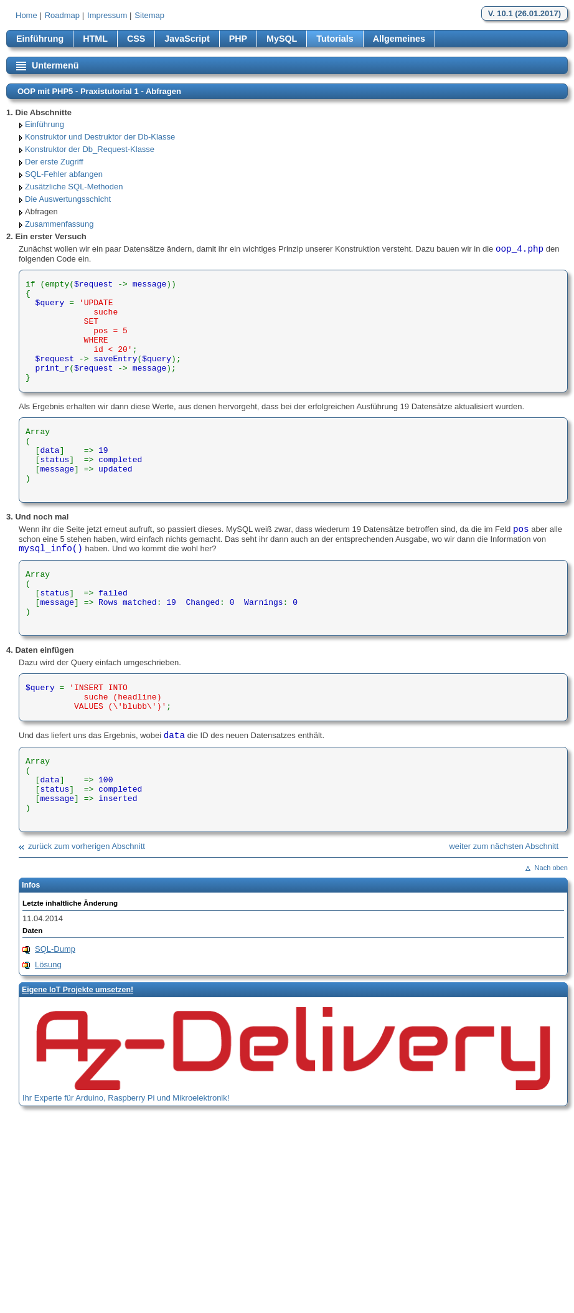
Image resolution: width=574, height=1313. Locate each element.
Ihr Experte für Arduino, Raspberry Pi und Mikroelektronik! (125, 1097)
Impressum (107, 15)
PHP (238, 39)
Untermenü (55, 65)
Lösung (48, 964)
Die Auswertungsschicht (68, 199)
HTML (95, 39)
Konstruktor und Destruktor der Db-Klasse (100, 136)
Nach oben (551, 867)
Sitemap (149, 15)
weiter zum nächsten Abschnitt (503, 846)
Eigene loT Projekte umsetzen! (77, 989)
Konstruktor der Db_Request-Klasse (89, 149)
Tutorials (334, 39)
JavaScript (186, 39)
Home (26, 15)
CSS (136, 39)
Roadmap (62, 15)
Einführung (40, 39)
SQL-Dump (55, 949)
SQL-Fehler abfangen (64, 174)
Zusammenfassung (59, 224)
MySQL (281, 39)
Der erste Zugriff (54, 161)
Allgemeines (399, 39)
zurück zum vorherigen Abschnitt (86, 846)
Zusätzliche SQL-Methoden (74, 186)
